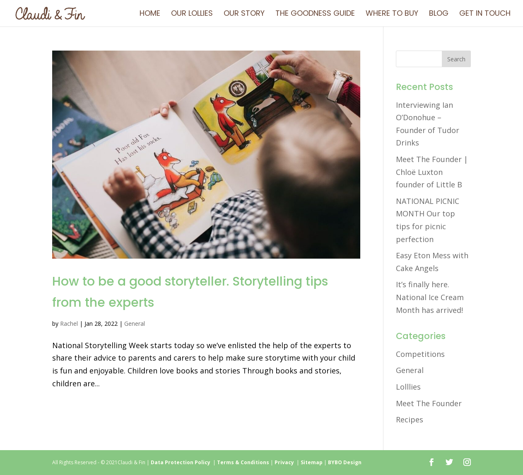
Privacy (285, 462)
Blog (438, 14)
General (134, 323)
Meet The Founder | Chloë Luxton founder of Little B (432, 171)
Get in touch (485, 14)
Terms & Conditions (243, 462)
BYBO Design (345, 462)
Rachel (69, 323)
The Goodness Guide (315, 14)
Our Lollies (192, 14)
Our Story (244, 14)
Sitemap (312, 462)
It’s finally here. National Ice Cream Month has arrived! (430, 297)
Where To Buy (392, 14)
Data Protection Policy (180, 462)
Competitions (420, 354)
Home (150, 14)
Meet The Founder (429, 403)
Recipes (409, 419)
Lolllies (408, 387)
